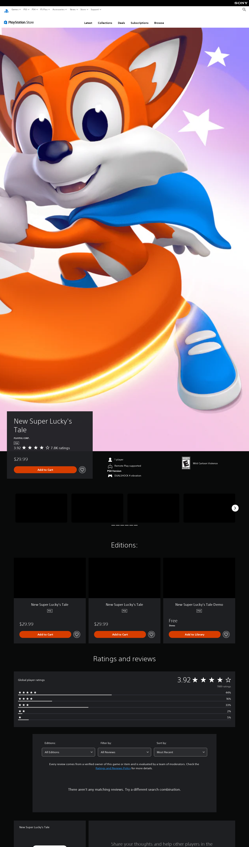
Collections (105, 19)
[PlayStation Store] (20, 19)
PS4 (34, 9)
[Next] (235, 504)
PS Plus (44, 9)
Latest (88, 19)
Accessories (58, 9)
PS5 (25, 9)
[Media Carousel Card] (41, 505)
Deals (121, 19)
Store (83, 9)
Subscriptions (140, 19)
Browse (159, 19)
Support (95, 9)
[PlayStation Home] (6, 9)
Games (15, 9)
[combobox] (68, 749)
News (73, 9)
